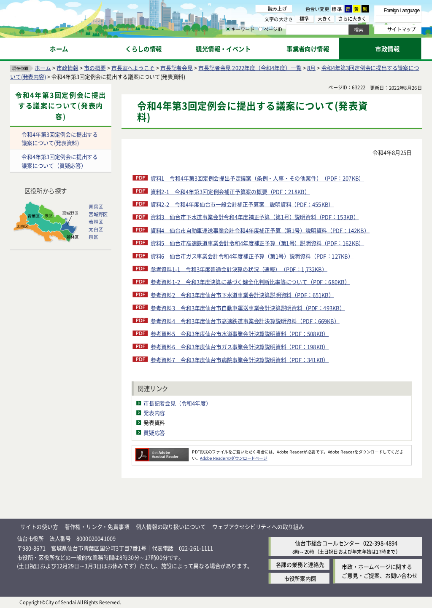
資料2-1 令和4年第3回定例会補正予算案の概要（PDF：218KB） (230, 191)
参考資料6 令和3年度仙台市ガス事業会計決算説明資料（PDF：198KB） (240, 347)
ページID (270, 29)
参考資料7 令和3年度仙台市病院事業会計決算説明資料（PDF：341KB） (240, 360)
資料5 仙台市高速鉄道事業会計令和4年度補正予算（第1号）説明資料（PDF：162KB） (257, 243)
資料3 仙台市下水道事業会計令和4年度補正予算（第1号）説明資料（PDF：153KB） (255, 217)
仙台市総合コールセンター (327, 543)
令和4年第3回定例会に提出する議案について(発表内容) (60, 105)
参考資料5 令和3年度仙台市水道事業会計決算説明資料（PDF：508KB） (240, 333)
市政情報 (67, 68)
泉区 (93, 237)
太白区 (96, 229)
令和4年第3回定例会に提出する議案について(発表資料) (60, 138)
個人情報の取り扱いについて (171, 526)
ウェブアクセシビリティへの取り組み (258, 526)
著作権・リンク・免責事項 (97, 526)
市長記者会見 (176, 68)
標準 (337, 8)
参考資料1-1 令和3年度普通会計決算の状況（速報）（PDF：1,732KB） (239, 269)
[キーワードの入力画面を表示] (228, 29)
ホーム (43, 68)
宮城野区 (98, 214)
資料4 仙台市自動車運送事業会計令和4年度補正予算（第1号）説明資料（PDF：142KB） (260, 230)
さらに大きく (352, 19)
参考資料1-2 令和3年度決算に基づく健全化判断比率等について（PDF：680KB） (250, 282)
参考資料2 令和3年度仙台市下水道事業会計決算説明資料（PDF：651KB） (242, 295)
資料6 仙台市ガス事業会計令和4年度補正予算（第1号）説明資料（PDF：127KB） (252, 256)
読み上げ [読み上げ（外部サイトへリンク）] (277, 8)
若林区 (96, 222)
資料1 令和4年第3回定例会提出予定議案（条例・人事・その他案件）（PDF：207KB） (257, 178)
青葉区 (96, 207)
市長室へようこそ (132, 68)
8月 (311, 68)
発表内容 (154, 413)
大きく (325, 19)
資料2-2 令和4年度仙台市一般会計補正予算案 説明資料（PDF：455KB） (242, 204)
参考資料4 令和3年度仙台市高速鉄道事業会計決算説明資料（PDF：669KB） (245, 321)
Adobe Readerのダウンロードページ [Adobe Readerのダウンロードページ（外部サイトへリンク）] (233, 458)
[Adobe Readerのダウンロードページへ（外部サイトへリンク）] (162, 452)
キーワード (240, 29)
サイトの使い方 (39, 526)
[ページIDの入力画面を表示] (260, 29)
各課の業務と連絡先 (300, 565)
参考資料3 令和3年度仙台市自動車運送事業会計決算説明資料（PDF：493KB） (248, 308)
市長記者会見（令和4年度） (177, 403)
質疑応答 (154, 433)
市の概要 (94, 68)
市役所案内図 (300, 578)
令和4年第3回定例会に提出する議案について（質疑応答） (60, 161)
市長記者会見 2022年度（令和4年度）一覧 (249, 68)
